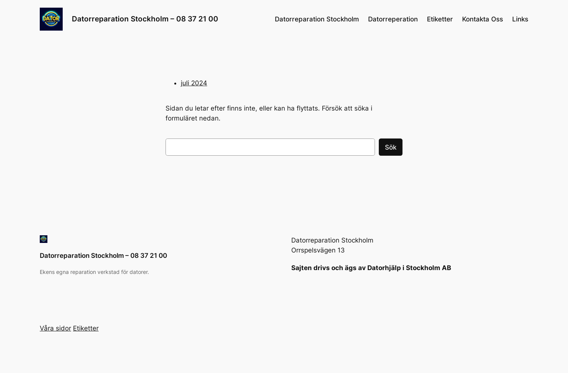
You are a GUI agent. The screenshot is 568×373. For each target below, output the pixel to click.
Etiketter (440, 19)
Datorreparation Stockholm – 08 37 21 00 (145, 18)
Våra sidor (55, 328)
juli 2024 (194, 83)
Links (520, 19)
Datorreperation (393, 19)
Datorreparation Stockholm (317, 19)
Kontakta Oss (482, 19)
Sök (390, 147)
